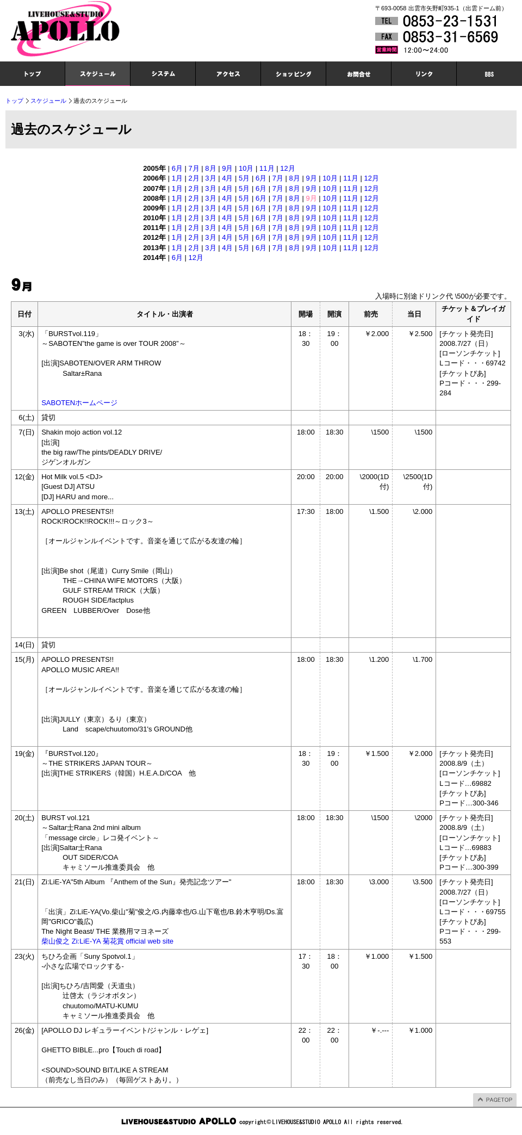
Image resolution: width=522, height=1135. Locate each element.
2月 (194, 178)
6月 (177, 168)
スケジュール (48, 100)
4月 (227, 178)
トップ (14, 100)
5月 (244, 178)
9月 (227, 168)
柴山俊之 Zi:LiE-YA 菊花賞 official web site (107, 941)
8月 (210, 168)
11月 (266, 168)
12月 (287, 168)
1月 (177, 178)
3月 (210, 178)
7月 (194, 168)
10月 (246, 168)
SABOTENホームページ (79, 403)
